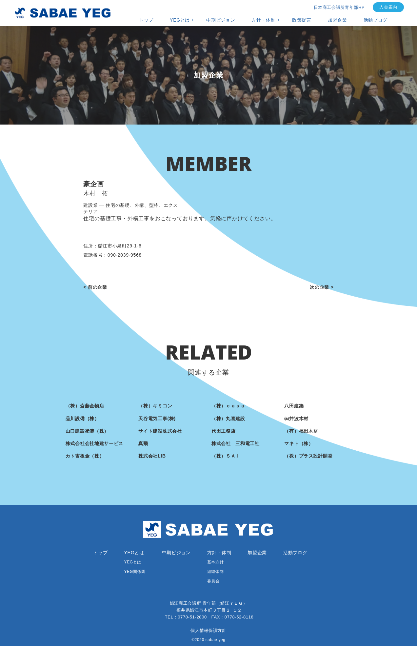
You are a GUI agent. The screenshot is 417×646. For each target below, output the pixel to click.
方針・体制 (263, 20)
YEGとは (180, 20)
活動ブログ (376, 20)
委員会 (213, 581)
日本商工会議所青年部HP (339, 7)
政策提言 (301, 20)
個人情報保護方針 (208, 630)
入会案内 (388, 7)
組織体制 (215, 571)
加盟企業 (337, 20)
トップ (146, 20)
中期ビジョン (220, 20)
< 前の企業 (95, 287)
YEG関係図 (135, 571)
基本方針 (215, 562)
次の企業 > (321, 287)
